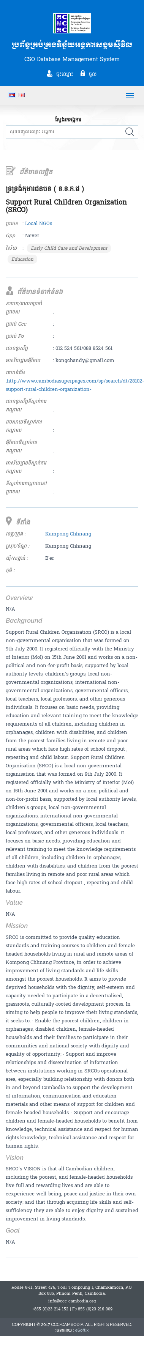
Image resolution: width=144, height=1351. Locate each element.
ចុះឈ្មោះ (64, 74)
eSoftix (82, 1330)
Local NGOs (38, 223)
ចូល (93, 74)
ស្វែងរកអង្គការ (68, 120)
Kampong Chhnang (68, 534)
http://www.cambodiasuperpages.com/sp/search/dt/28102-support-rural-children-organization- (75, 385)
